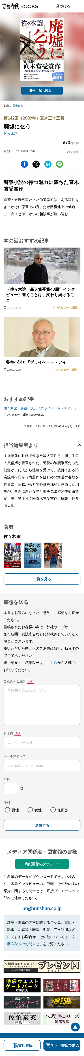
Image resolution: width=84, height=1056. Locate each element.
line (59, 164)
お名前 (8, 733)
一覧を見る (42, 579)
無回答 (62, 810)
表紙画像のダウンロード (44, 864)
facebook (24, 164)
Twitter (36, 164)
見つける (63, 6)
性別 (7, 802)
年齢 (7, 779)
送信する (42, 825)
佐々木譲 (11, 133)
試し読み (45, 90)
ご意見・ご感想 (15, 681)
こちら (52, 662)
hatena (48, 164)
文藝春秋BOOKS (20, 6)
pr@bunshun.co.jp (42, 908)
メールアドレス (15, 756)
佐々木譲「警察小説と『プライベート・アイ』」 (41, 408)
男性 (15, 810)
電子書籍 (18, 105)
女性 (38, 810)
